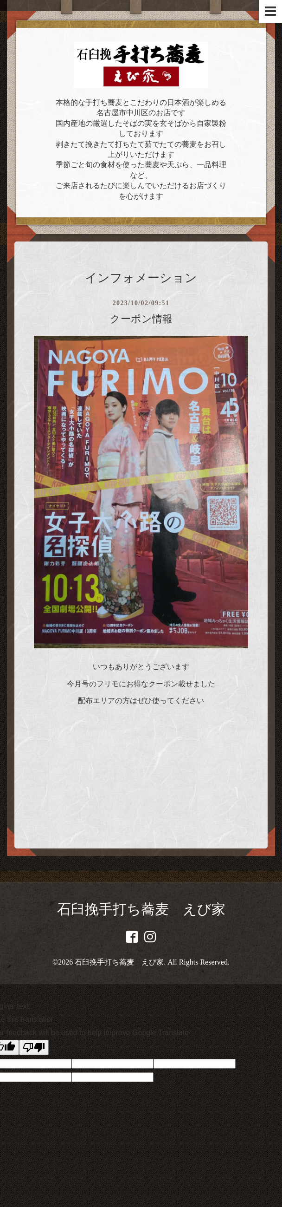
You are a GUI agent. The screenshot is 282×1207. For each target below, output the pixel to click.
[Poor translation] (34, 1047)
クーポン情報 (141, 319)
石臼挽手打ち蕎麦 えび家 (141, 909)
